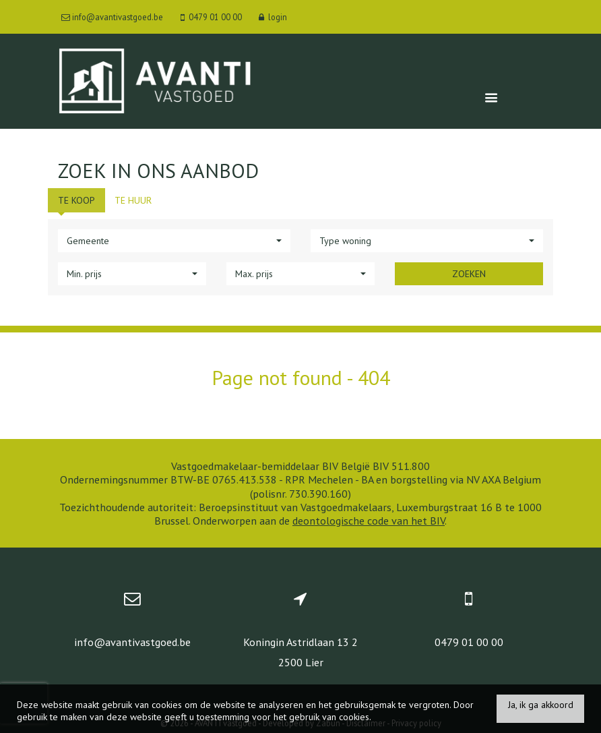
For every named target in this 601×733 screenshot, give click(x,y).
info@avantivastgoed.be (132, 642)
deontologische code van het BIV (368, 520)
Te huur (133, 200)
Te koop (76, 200)
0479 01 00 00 (469, 642)
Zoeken (469, 274)
